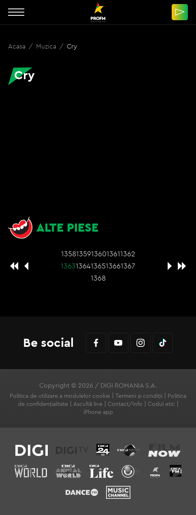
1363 (68, 265)
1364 (83, 265)
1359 (83, 253)
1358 (68, 253)
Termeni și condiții (138, 395)
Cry (72, 46)
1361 (113, 253)
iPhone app (98, 412)
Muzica (47, 46)
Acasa (17, 46)
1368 (98, 278)
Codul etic (161, 403)
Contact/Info (125, 403)
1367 (128, 265)
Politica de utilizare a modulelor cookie (60, 395)
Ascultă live (87, 403)
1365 (98, 265)
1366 (113, 265)
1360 (99, 253)
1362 (127, 253)
